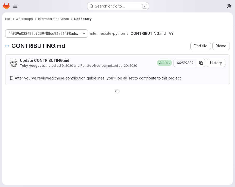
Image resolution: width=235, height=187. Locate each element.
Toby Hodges (30, 66)
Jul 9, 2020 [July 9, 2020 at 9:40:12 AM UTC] (65, 66)
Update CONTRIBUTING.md (44, 60)
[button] (164, 63)
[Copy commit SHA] (201, 63)
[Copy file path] (171, 33)
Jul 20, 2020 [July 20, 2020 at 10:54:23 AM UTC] (128, 66)
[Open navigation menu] (15, 6)
